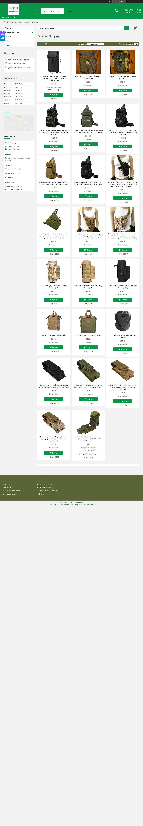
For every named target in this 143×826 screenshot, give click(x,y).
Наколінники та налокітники (49, 491)
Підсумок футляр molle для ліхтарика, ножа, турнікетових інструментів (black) (54, 386)
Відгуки (8, 45)
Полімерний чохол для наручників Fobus (123, 336)
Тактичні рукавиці (45, 487)
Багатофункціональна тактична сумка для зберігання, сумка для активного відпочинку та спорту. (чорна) (122, 184)
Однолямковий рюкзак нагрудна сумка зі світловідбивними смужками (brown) (53, 183)
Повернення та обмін (11, 491)
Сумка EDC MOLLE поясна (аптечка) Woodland (122, 77)
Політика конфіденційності (87, 505)
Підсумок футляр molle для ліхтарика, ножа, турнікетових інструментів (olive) (88, 386)
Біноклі (41, 494)
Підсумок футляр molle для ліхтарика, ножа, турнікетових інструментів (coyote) (122, 387)
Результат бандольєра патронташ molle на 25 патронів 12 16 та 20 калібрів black (54, 78)
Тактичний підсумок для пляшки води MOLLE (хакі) (88, 287)
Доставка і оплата (10, 494)
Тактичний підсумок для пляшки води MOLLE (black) (122, 287)
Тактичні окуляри (45, 484)
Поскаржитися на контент (68, 505)
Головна (35, 11)
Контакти (80, 11)
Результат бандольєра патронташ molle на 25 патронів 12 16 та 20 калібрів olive (88, 439)
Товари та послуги (51, 11)
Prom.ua (82, 503)
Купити (55, 95)
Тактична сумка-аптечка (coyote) (53, 335)
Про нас (68, 11)
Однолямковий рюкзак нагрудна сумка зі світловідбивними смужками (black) (88, 183)
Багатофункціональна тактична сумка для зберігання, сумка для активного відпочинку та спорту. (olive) (53, 236)
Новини (8, 37)
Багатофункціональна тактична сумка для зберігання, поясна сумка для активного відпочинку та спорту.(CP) (122, 236)
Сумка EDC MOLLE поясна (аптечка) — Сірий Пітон (88, 77)
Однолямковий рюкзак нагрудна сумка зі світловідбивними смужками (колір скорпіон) (122, 132)
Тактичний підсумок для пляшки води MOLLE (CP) (54, 287)
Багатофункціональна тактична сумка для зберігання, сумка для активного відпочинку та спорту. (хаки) (88, 236)
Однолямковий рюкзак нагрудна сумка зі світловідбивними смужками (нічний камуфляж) (53, 132)
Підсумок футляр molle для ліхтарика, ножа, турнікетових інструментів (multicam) (54, 439)
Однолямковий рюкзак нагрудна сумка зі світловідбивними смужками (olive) (88, 131)
